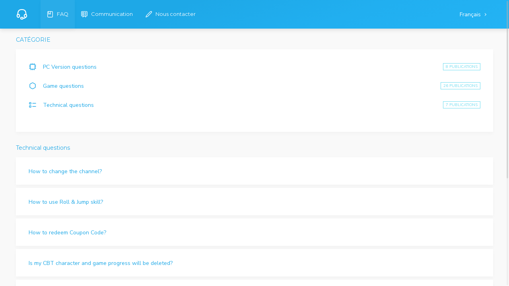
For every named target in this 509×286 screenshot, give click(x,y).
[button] (254, 171)
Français (471, 14)
